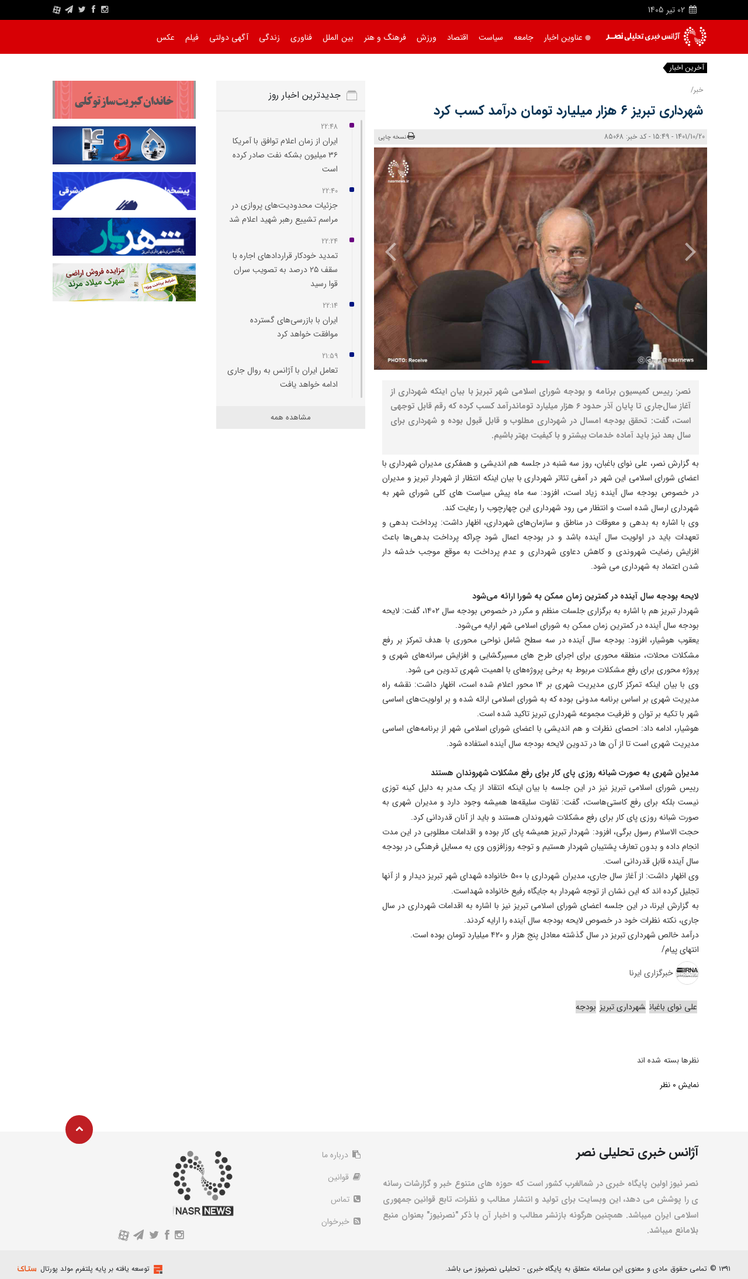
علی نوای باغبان (673, 1006)
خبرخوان (341, 1221)
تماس (346, 1199)
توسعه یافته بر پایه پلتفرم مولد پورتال (95, 1268)
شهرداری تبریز (623, 1006)
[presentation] (682, 251)
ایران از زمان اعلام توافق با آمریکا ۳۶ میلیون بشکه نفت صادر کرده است (285, 155)
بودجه (586, 1006)
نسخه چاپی (397, 137)
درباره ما (341, 1155)
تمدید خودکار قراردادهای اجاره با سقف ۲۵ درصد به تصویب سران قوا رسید (285, 269)
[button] (540, 361)
